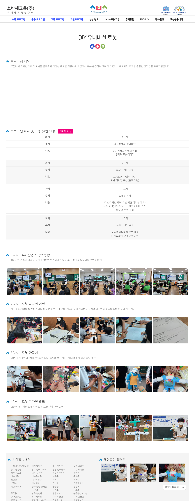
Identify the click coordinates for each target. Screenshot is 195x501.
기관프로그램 (76, 19)
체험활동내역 (176, 19)
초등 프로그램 (18, 19)
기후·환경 (159, 19)
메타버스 (144, 19)
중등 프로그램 (38, 19)
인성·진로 (93, 19)
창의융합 (130, 19)
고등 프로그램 (57, 19)
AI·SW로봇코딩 (112, 19)
